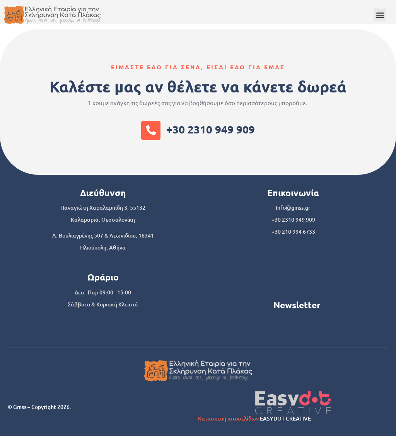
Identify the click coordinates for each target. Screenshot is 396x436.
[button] (380, 15)
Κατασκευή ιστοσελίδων (228, 418)
